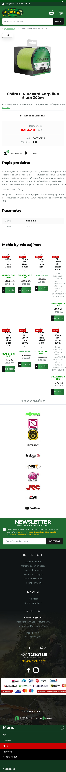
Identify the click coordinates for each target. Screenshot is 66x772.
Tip (4, 734)
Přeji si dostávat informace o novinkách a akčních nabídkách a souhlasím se (32, 532)
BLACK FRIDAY (10, 757)
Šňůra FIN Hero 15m (41, 263)
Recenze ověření (33, 583)
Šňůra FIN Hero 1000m (24, 263)
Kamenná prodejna (33, 574)
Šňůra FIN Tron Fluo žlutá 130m (8, 339)
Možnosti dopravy (33, 570)
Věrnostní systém (33, 578)
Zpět (7, 35)
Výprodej (7, 751)
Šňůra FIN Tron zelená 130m (41, 337)
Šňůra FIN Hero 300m (8, 263)
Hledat (59, 21)
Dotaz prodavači (13, 153)
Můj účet (10, 3)
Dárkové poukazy (33, 603)
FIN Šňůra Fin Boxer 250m (57, 337)
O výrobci (31, 153)
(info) (40, 130)
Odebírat (54, 541)
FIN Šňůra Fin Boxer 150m (57, 264)
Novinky (7, 740)
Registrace (33, 599)
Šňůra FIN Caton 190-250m (24, 337)
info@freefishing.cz (33, 661)
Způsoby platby (33, 561)
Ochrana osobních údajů (33, 566)
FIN (35, 142)
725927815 (33, 655)
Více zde (6, 107)
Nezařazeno (9, 769)
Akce (5, 746)
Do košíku (10, 290)
